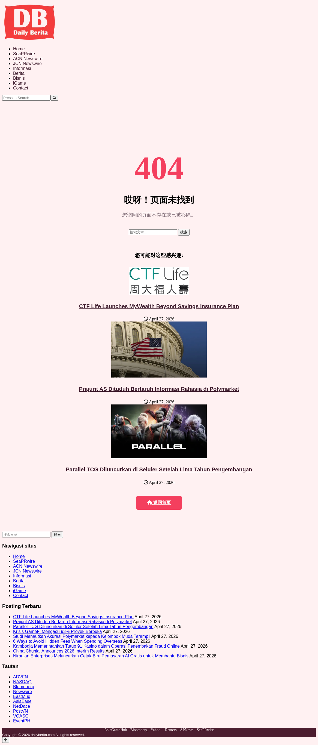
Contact (20, 88)
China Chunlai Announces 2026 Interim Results (58, 651)
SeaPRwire (24, 53)
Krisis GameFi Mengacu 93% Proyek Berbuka (57, 631)
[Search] (54, 98)
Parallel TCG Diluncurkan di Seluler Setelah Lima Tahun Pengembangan (159, 469)
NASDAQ (22, 681)
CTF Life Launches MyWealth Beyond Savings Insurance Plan (159, 306)
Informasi (22, 68)
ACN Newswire (28, 58)
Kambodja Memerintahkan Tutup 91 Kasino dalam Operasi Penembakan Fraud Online (96, 646)
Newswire (22, 691)
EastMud (21, 696)
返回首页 (159, 502)
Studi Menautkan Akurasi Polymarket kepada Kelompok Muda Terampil (81, 636)
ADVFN (20, 677)
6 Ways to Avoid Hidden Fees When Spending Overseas (67, 641)
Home (19, 49)
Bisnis (19, 78)
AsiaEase (22, 701)
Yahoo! (156, 730)
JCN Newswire (27, 63)
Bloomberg (23, 686)
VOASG (21, 716)
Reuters (171, 730)
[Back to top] (5, 740)
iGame (19, 83)
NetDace (21, 706)
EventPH (21, 721)
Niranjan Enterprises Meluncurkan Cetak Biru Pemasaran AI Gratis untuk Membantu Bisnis (100, 656)
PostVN (20, 711)
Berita (19, 73)
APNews (187, 730)
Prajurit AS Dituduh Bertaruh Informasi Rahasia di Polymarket (159, 389)
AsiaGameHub (115, 730)
